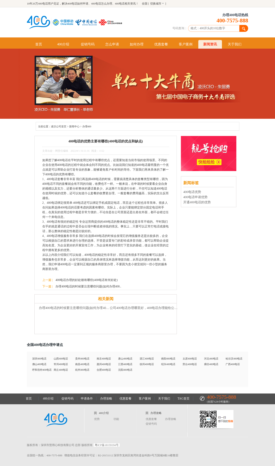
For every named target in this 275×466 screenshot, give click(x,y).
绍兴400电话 (168, 364)
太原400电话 (190, 358)
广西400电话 (233, 364)
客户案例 (185, 44)
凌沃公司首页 (58, 126)
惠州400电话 (104, 364)
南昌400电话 (82, 364)
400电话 (120, 3)
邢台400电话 (190, 364)
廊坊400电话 (211, 364)
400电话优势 (192, 192)
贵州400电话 (82, 358)
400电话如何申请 (78, 3)
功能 (116, 419)
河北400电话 (211, 358)
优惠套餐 (161, 44)
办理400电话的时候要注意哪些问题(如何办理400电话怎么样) (74, 308)
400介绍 (63, 44)
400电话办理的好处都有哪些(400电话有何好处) (86, 280)
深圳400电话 (39, 358)
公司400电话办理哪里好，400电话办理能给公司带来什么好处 (145, 308)
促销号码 (88, 44)
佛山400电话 (39, 364)
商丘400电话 (61, 369)
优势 (97, 419)
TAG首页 (183, 398)
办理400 (86, 126)
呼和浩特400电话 (42, 369)
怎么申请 (112, 44)
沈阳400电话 (125, 369)
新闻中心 (74, 126)
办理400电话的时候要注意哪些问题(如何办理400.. (88, 286)
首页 (38, 44)
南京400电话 (104, 358)
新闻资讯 (210, 44)
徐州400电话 (147, 364)
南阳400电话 (168, 358)
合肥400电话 (104, 369)
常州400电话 (61, 364)
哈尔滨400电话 (234, 358)
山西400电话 (61, 358)
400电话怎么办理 (101, 3)
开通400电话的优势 (197, 202)
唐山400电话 (125, 358)
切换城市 (155, 3)
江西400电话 (125, 364)
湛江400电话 (147, 358)
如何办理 (137, 44)
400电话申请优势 (195, 197)
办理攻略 (106, 398)
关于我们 (234, 44)
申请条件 (87, 398)
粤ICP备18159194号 (107, 445)
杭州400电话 (82, 369)
